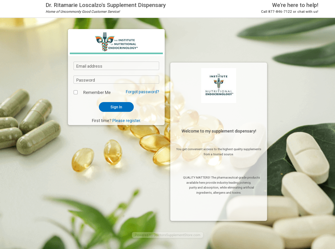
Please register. (126, 120)
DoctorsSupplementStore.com (177, 235)
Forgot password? (142, 91)
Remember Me (97, 92)
